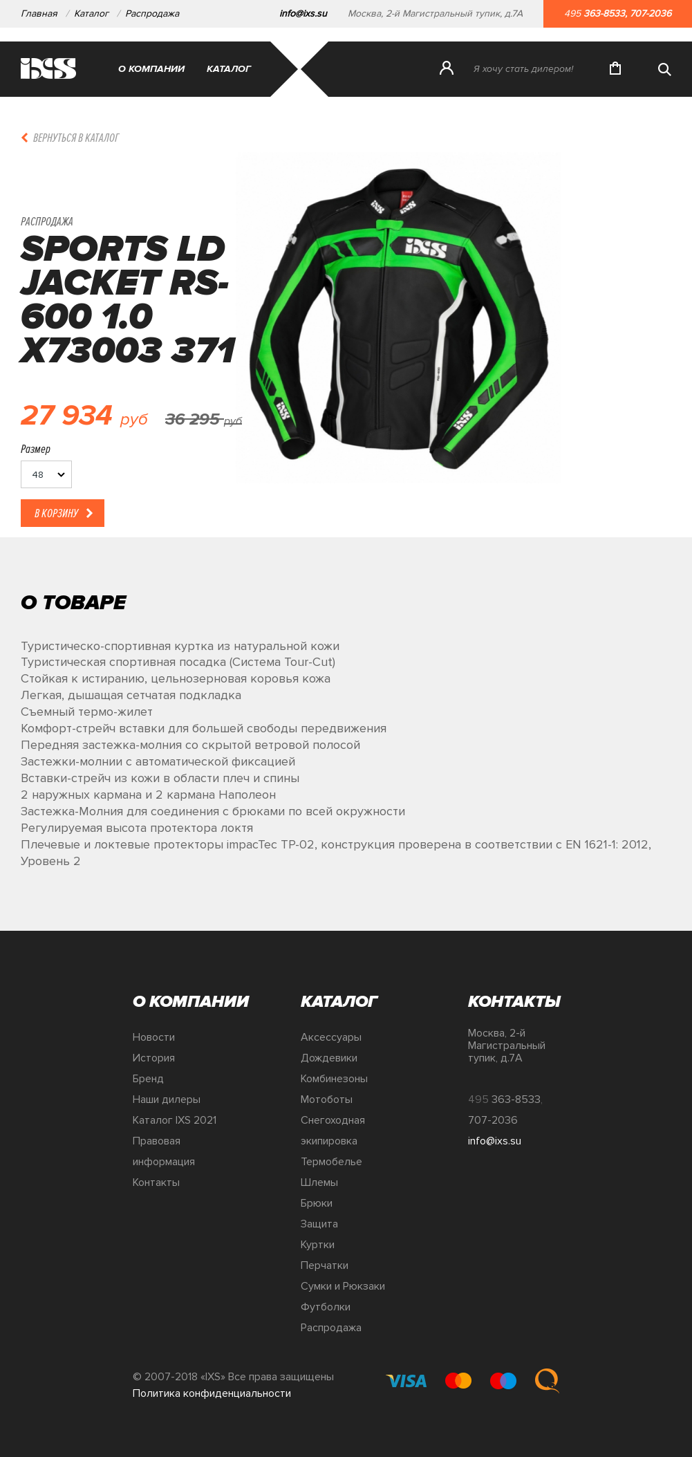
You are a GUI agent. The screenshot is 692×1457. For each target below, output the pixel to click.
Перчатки (324, 1265)
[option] (398, 344)
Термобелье (331, 1162)
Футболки (325, 1307)
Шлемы (319, 1182)
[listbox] (46, 474)
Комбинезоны (334, 1079)
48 (38, 475)
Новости (154, 1037)
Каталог (91, 13)
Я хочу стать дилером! (523, 69)
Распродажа (153, 13)
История (154, 1058)
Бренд (148, 1079)
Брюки (317, 1203)
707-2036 (650, 13)
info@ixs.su (303, 13)
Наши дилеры (166, 1099)
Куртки (318, 1245)
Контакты (156, 1182)
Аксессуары (331, 1037)
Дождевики (329, 1058)
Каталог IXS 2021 (174, 1120)
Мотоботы (327, 1099)
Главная (39, 13)
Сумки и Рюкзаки (343, 1286)
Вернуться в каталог (76, 137)
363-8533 (604, 13)
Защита (319, 1224)
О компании (151, 69)
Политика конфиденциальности (212, 1393)
